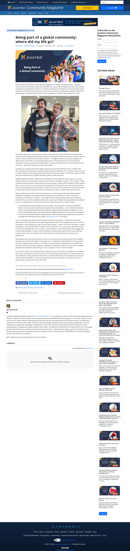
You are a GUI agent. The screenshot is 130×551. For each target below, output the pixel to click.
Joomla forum (68, 269)
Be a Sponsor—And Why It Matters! (108, 249)
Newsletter (32, 13)
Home (10, 13)
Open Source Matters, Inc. (63, 544)
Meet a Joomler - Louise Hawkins (27, 293)
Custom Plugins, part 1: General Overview (107, 389)
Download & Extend (26, 2)
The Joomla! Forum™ (43, 316)
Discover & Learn (42, 2)
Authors (23, 13)
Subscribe (102, 61)
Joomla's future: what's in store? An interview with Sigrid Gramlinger (108, 303)
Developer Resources (78, 2)
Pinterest (59, 283)
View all (103, 514)
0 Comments (69, 46)
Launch (112, 8)
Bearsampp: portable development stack (70, 293)
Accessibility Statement (31, 535)
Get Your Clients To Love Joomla (107, 499)
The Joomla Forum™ (52, 217)
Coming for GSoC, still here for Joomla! (108, 276)
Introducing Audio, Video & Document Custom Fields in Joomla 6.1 (109, 168)
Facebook (22, 283)
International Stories (27, 288)
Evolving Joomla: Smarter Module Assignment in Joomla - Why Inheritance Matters (109, 416)
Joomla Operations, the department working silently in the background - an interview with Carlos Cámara (109, 332)
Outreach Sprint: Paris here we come (108, 444)
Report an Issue (95, 535)
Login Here (90, 348)
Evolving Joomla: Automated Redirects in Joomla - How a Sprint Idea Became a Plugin (109, 140)
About (41, 13)
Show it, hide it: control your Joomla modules (109, 196)
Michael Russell (29, 46)
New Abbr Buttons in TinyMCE (109, 113)
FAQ (46, 13)
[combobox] (112, 2)
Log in (104, 535)
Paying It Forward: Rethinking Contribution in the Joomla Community (108, 361)
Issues (16, 13)
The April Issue (104, 88)
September (19, 46)
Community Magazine (35, 7)
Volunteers (39, 288)
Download (87, 8)
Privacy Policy (107, 57)
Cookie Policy (55, 535)
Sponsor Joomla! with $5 (69, 535)
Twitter (34, 283)
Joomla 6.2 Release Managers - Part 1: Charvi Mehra (109, 222)
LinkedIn (46, 283)
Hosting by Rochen (65, 550)
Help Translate (84, 535)
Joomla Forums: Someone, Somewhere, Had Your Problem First (108, 471)
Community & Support (59, 2)
